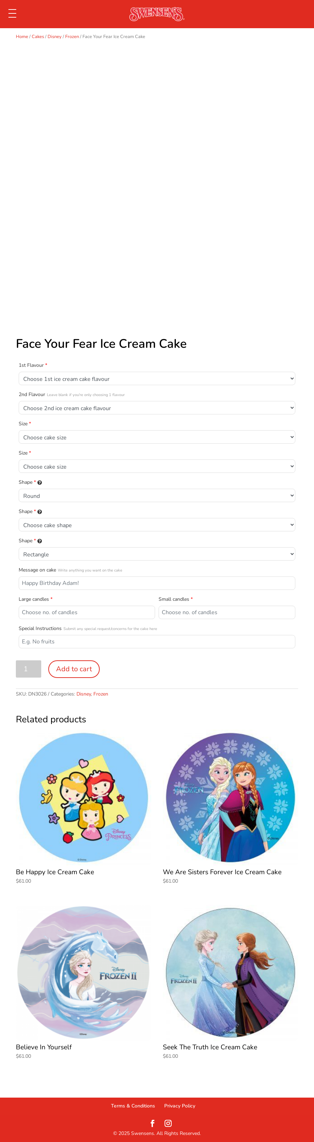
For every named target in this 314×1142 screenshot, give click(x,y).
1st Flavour (33, 365)
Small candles (176, 599)
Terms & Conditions (133, 1106)
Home (22, 36)
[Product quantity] (29, 669)
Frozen (72, 36)
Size (25, 423)
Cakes (38, 36)
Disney (55, 36)
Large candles (36, 599)
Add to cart (74, 669)
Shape (30, 482)
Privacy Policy (179, 1106)
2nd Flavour (72, 394)
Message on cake (70, 570)
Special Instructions (88, 628)
